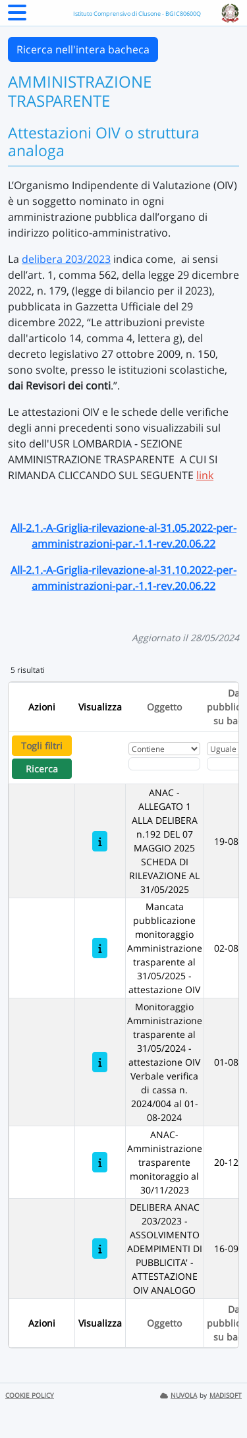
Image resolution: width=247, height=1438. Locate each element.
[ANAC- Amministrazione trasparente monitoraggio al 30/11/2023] (99, 1162)
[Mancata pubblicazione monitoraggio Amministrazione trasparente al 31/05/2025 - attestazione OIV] (99, 948)
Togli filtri (42, 745)
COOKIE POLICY (29, 1395)
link (204, 475)
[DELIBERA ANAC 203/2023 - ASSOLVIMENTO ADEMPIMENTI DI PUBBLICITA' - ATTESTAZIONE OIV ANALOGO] (99, 1248)
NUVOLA (178, 1395)
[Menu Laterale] (17, 16)
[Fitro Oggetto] (164, 763)
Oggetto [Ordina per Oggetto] (164, 707)
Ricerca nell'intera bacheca (83, 49)
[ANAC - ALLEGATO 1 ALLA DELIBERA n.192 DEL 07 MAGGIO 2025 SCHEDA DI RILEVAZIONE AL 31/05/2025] (99, 841)
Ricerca (42, 768)
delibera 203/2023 (66, 259)
